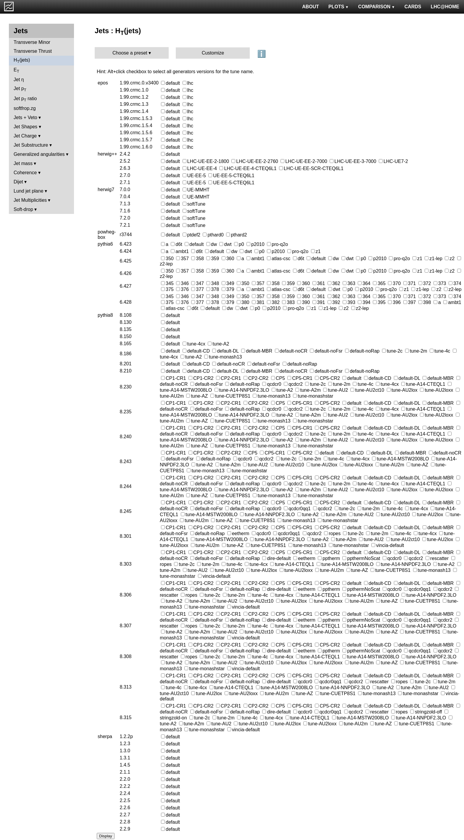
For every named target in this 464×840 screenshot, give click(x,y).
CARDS (413, 6)
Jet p (20, 89)
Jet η (19, 79)
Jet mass (23, 163)
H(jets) (22, 60)
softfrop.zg (25, 108)
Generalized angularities (39, 154)
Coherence (25, 172)
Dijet (18, 181)
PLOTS (338, 6)
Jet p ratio (25, 99)
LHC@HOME (445, 6)
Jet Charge (25, 135)
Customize (213, 52)
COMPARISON (376, 6)
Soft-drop (23, 209)
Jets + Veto (25, 117)
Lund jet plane (29, 190)
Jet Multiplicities (30, 200)
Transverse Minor (32, 42)
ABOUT (310, 6)
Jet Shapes (25, 126)
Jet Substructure (31, 145)
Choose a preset (129, 52)
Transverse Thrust (33, 51)
